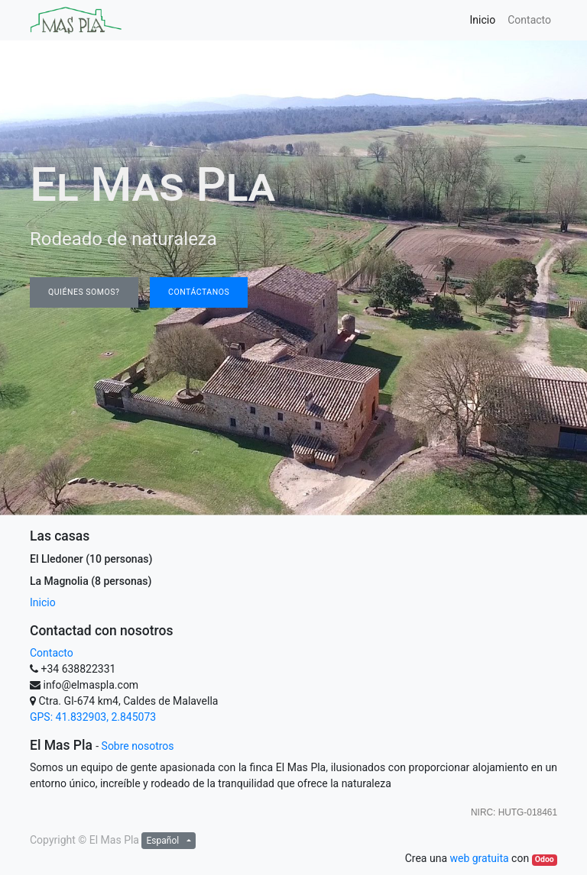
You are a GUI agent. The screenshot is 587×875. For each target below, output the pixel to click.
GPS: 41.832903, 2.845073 (93, 717)
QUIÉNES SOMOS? (84, 292)
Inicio (43, 602)
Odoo (544, 859)
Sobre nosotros (138, 746)
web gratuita (478, 858)
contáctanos (198, 292)
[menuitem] (483, 20)
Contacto (51, 653)
